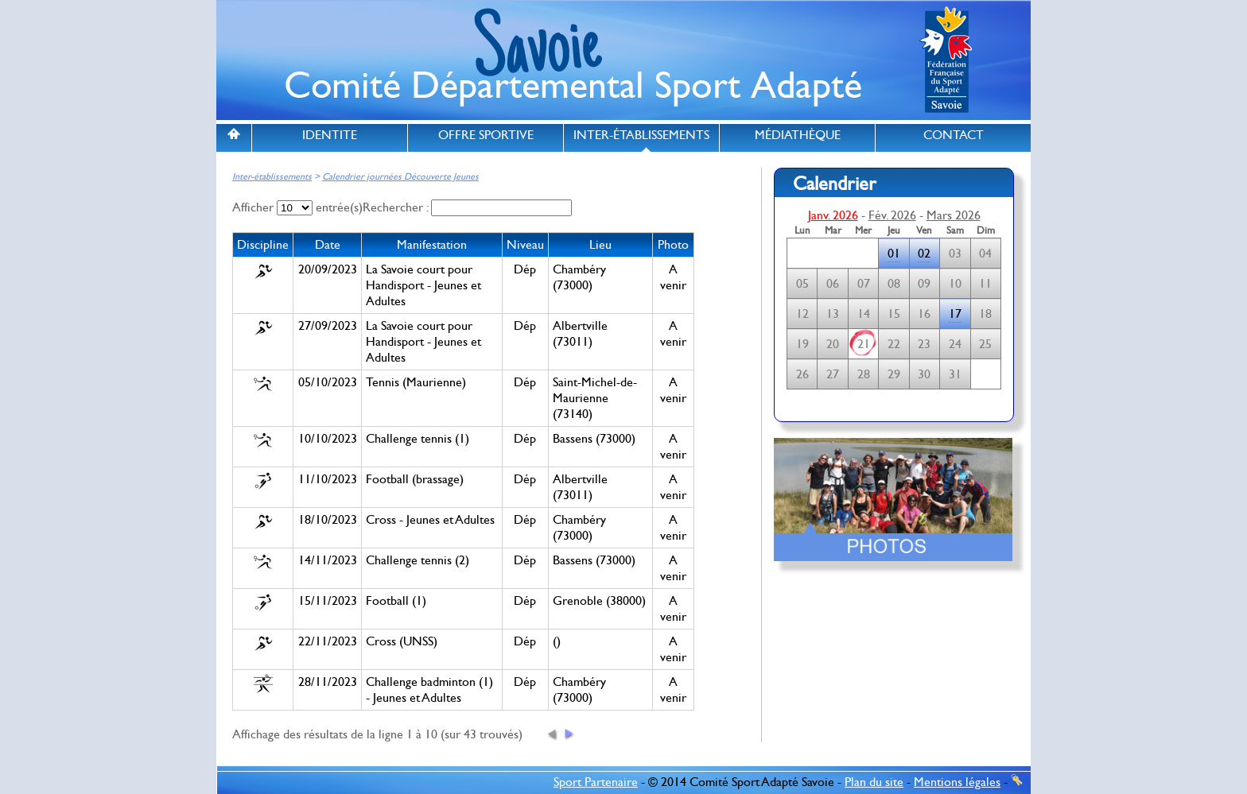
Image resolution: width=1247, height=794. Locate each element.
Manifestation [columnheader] (432, 245)
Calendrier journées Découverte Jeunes (400, 177)
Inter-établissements (272, 177)
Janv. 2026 (833, 215)
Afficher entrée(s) (297, 207)
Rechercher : (467, 207)
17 (955, 314)
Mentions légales (957, 782)
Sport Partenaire (596, 782)
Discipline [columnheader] (263, 245)
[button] (552, 734)
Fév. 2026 (892, 215)
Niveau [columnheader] (525, 245)
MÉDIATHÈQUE (798, 135)
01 (894, 253)
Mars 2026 (954, 215)
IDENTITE (329, 135)
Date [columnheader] (327, 245)
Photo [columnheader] (673, 245)
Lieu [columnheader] (600, 245)
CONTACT (953, 135)
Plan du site (874, 782)
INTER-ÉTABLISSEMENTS (641, 135)
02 (924, 253)
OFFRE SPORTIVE (486, 135)
